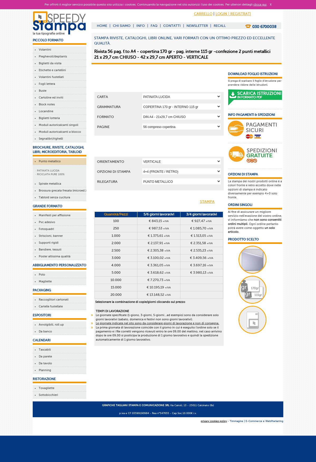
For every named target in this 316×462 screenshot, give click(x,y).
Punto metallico (49, 161)
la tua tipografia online (49, 33)
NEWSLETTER (197, 26)
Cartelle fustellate (50, 306)
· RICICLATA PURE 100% (50, 174)
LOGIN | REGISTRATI (233, 14)
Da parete (44, 356)
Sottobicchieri (47, 395)
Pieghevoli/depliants (52, 56)
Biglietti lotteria (48, 118)
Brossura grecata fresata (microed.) (61, 190)
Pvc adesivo (46, 222)
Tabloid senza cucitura (53, 197)
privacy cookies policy (214, 421)
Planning (44, 370)
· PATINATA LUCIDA (47, 170)
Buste (42, 90)
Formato (105, 117)
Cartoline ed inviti (50, 97)
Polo (41, 274)
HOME (102, 26)
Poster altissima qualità (54, 256)
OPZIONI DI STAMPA (113, 172)
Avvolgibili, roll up (50, 324)
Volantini (44, 49)
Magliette (44, 281)
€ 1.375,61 (159, 236)
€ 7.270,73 (158, 280)
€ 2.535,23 (201, 250)
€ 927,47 (201, 221)
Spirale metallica (49, 183)
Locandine (45, 111)
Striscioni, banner (50, 236)
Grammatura (109, 107)
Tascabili (44, 349)
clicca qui (260, 4)
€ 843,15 (159, 221)
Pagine (103, 127)
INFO (140, 26)
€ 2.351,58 (201, 243)
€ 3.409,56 (201, 258)
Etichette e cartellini (51, 70)
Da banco (44, 331)
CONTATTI (172, 26)
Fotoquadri (45, 229)
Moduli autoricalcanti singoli (58, 125)
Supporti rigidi (48, 242)
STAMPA (211, 202)
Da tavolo (44, 363)
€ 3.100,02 (158, 258)
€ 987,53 (159, 228)
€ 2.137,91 (159, 243)
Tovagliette (46, 388)
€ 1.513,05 (202, 236)
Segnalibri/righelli (50, 138)
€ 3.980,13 (201, 272)
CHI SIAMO (122, 26)
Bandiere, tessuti (49, 249)
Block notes (46, 104)
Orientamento (110, 162)
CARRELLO (203, 14)
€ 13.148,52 (159, 295)
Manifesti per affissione (54, 215)
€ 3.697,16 (201, 265)
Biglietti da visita (49, 63)
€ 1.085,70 (201, 228)
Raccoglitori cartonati (53, 299)
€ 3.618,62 (158, 272)
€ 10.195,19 (159, 287)
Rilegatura (107, 182)
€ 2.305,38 (158, 250)
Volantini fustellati (50, 77)
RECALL (220, 26)
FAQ (154, 26)
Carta (102, 97)
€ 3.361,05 (158, 265)
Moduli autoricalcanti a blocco (59, 132)
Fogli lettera (46, 84)
